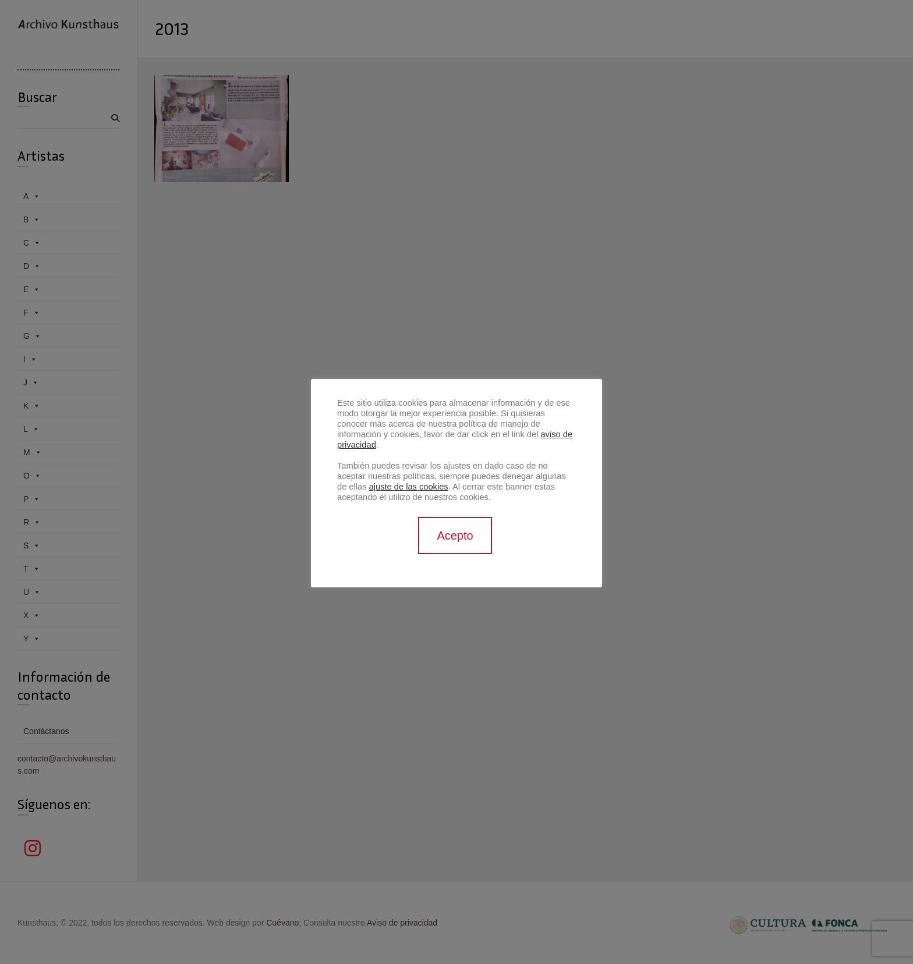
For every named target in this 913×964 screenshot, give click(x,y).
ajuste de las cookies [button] (408, 486)
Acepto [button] (455, 535)
